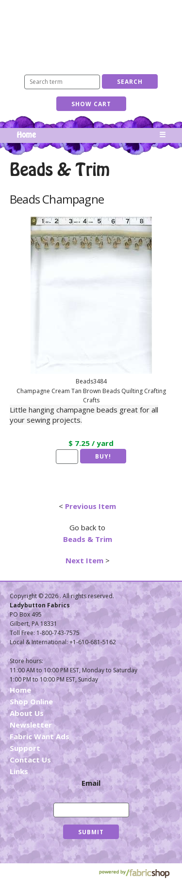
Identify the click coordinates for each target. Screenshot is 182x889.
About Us (27, 713)
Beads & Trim (87, 539)
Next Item (84, 560)
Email (91, 783)
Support (25, 748)
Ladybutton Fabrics (91, 33)
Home (26, 135)
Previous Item (90, 506)
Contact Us (30, 759)
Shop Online (31, 701)
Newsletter (31, 725)
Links (19, 771)
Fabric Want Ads (39, 736)
